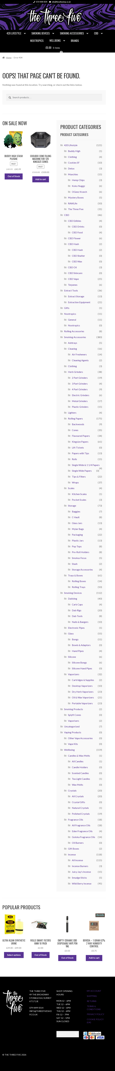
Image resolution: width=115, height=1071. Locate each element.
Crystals (72, 790)
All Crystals (78, 796)
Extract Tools (71, 290)
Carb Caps (77, 604)
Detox (71, 168)
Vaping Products (72, 732)
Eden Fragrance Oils (82, 831)
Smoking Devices (40, 33)
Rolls (74, 459)
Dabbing (72, 598)
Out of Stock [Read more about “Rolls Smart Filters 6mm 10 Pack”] (40, 955)
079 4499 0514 (39, 1)
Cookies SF (74, 162)
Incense (72, 854)
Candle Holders (80, 767)
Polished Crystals (81, 813)
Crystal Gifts (78, 802)
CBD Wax (77, 261)
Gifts (66, 307)
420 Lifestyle (14, 33)
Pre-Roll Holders (80, 552)
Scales (71, 488)
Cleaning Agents (80, 360)
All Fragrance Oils (81, 825)
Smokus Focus (79, 557)
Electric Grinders (80, 395)
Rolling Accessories (74, 331)
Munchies (73, 174)
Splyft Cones (74, 714)
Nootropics (37, 41)
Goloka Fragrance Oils (83, 837)
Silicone (72, 656)
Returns (91, 1001)
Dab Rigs (76, 610)
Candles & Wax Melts (79, 755)
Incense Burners (80, 866)
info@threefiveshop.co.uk (59, 1)
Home (9, 57)
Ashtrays (72, 342)
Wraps (75, 482)
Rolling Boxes (79, 581)
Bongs (75, 639)
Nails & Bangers (80, 621)
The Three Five (75, 209)
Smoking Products (73, 709)
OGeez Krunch (79, 191)
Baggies (76, 511)
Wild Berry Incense (81, 883)
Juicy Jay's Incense (81, 871)
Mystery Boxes (76, 197)
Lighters (72, 412)
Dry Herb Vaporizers (82, 691)
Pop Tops (77, 546)
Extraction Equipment (79, 302)
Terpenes (72, 284)
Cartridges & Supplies (83, 679)
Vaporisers (73, 720)
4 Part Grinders (80, 389)
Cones (75, 430)
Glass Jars (77, 523)
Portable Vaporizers (82, 703)
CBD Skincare (75, 273)
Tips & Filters (79, 476)
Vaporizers (73, 674)
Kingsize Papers (80, 441)
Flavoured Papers (81, 435)
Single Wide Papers (82, 470)
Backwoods (78, 424)
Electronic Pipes (76, 627)
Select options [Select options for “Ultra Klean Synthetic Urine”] (14, 955)
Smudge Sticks (79, 877)
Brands (75, 41)
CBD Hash (73, 244)
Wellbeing (55, 40)
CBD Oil (72, 267)
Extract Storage (76, 296)
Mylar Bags (78, 528)
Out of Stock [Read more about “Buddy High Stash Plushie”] (14, 176)
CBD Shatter (78, 255)
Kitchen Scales (79, 494)
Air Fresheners (79, 354)
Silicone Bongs (79, 662)
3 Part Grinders (80, 383)
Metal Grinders (80, 401)
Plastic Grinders (80, 406)
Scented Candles (80, 773)
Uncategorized (72, 726)
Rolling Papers (75, 418)
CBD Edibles (74, 220)
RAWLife (72, 203)
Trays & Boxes (75, 575)
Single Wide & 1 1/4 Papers (86, 465)
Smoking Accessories (72, 33)
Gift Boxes (73, 848)
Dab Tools (77, 616)
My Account (94, 991)
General (72, 319)
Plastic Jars (78, 540)
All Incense (77, 860)
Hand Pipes (78, 650)
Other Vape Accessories (80, 738)
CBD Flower (74, 238)
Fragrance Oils (75, 819)
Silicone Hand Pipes (82, 668)
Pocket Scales (79, 499)
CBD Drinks (78, 226)
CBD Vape (73, 278)
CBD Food (77, 232)
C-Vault (76, 517)
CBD (96, 33)
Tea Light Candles (81, 778)
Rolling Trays (78, 587)
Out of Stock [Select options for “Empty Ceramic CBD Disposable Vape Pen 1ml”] (67, 958)
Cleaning (72, 348)
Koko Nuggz (78, 185)
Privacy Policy (95, 1014)
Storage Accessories (82, 569)
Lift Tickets (78, 447)
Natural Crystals (80, 807)
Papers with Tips (80, 453)
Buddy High (74, 151)
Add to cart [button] (40, 179)
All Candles (77, 761)
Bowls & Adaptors (81, 645)
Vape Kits (73, 743)
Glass (71, 633)
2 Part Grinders (80, 377)
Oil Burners (78, 842)
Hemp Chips (78, 180)
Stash (74, 563)
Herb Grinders (75, 371)
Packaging (77, 534)
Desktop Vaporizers (82, 685)
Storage (72, 505)
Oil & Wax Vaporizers (83, 697)
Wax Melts (77, 784)
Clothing (72, 156)
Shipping (92, 996)
